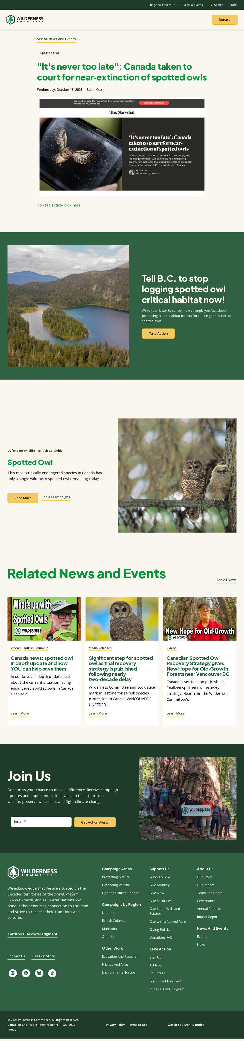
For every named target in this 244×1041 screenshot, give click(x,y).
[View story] (44, 624)
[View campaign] (177, 478)
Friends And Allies (115, 966)
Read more (22, 500)
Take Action (138, 20)
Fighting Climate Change (120, 895)
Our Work (111, 20)
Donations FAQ (161, 939)
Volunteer (157, 975)
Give (161, 20)
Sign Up (156, 959)
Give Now (157, 895)
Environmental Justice (118, 974)
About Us (87, 20)
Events (202, 938)
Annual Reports (209, 911)
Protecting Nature (116, 879)
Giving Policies (160, 932)
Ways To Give (160, 879)
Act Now (156, 967)
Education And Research (120, 958)
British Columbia (50, 453)
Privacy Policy (115, 1027)
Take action (158, 336)
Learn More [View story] (20, 715)
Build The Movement (165, 983)
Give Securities (161, 903)
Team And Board (210, 895)
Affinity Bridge (194, 1027)
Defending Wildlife (21, 453)
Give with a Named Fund (168, 923)
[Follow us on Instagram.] (13, 975)
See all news (226, 582)
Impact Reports (208, 919)
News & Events (193, 5)
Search (218, 5)
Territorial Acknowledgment (32, 936)
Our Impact (205, 887)
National (108, 915)
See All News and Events (56, 41)
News (201, 947)
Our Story (204, 879)
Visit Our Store (43, 958)
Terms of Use (137, 1027)
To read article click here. (59, 207)
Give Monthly (160, 887)
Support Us (159, 871)
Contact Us (16, 958)
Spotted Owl (49, 55)
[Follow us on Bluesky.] (39, 975)
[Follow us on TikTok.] (52, 975)
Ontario (108, 938)
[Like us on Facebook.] (26, 975)
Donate (225, 20)
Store (233, 5)
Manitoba (109, 931)
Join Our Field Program (167, 991)
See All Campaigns (58, 499)
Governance (206, 903)
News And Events (212, 931)
